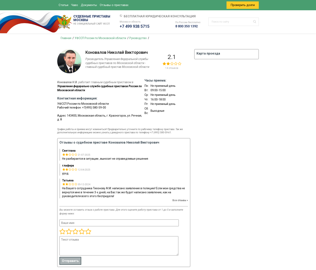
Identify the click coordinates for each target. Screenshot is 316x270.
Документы (89, 5)
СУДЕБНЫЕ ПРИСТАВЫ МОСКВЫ (92, 20)
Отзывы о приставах (114, 5)
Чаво (74, 5)
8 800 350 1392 (186, 26)
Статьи (63, 5)
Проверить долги (243, 5)
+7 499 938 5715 (134, 26)
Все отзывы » (180, 200)
